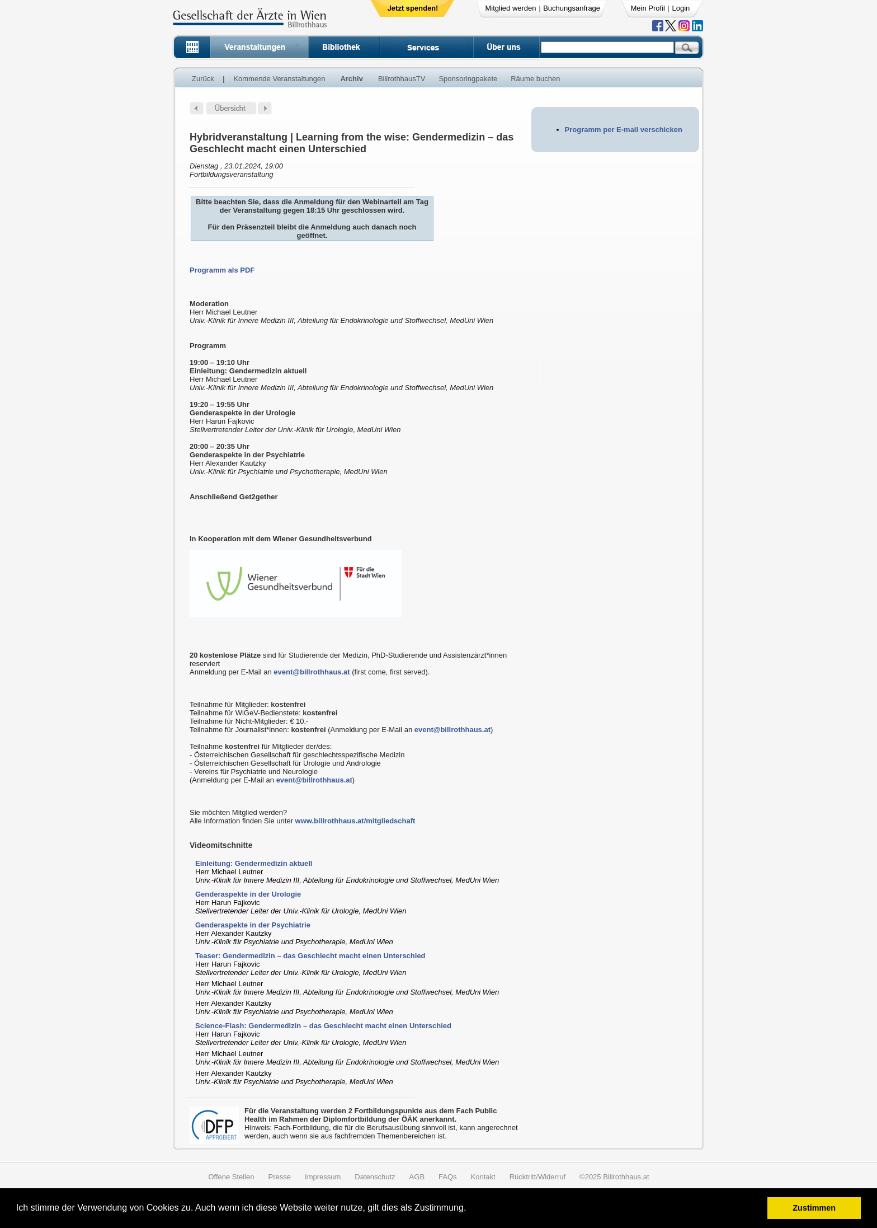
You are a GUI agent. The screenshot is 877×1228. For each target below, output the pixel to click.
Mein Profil (648, 8)
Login (681, 8)
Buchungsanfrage (571, 8)
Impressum (323, 1177)
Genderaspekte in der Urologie (248, 894)
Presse (279, 1177)
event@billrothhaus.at (312, 672)
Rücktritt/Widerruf (537, 1177)
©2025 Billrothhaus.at (614, 1177)
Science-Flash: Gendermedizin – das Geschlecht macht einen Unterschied (323, 1025)
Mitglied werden (510, 8)
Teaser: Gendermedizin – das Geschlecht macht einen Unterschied (310, 956)
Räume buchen (535, 78)
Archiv (351, 78)
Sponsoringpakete (467, 78)
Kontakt (483, 1177)
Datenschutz (375, 1177)
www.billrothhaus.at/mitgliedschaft (355, 821)
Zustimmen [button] (814, 1207)
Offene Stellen (231, 1177)
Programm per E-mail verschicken (623, 129)
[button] (470, 1209)
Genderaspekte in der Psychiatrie (252, 925)
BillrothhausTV (402, 78)
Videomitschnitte (221, 845)
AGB (417, 1177)
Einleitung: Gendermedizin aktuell (253, 863)
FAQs (447, 1177)
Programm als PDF (222, 270)
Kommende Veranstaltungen (279, 78)
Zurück (203, 78)
